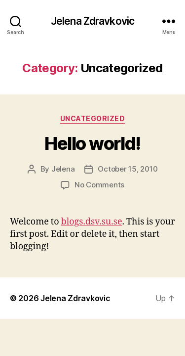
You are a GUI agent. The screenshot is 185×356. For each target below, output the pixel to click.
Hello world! (92, 143)
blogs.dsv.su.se (91, 221)
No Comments (99, 184)
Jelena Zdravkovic (92, 21)
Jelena (62, 169)
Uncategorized (92, 118)
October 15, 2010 (127, 169)
